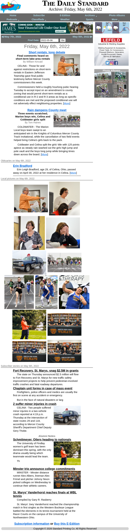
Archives (91, 15)
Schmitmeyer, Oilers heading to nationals (42, 439)
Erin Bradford (22, 166)
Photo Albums (117, 15)
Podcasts (13, 19)
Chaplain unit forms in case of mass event (42, 388)
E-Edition (65, 15)
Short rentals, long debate (47, 52)
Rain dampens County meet (46, 110)
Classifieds (39, 19)
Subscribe (39, 15)
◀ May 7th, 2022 (11, 36)
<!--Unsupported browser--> (111, 83)
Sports (89, 19)
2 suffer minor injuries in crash (34, 404)
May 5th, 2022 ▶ (82, 36)
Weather (65, 19)
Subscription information (31, 523)
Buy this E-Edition (67, 523)
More (116, 19)
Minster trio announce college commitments (44, 469)
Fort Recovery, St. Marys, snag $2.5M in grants (46, 370)
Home (13, 15)
